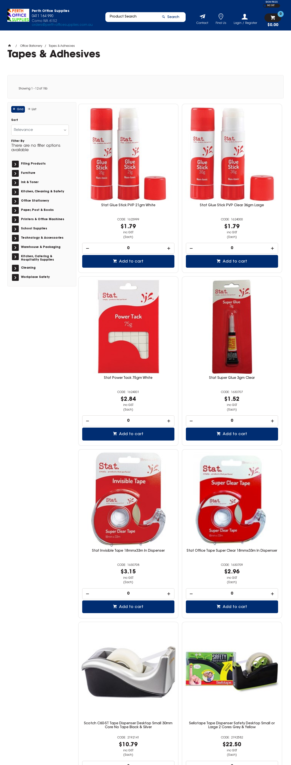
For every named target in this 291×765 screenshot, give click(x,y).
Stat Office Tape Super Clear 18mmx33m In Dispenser (249, 309)
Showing (33, 88)
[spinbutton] (111, 211)
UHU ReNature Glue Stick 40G (111, 583)
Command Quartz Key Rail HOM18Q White (249, 585)
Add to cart (113, 225)
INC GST (270, 6)
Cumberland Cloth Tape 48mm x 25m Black (249, 447)
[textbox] (129, 19)
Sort (14, 120)
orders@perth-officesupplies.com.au (62, 26)
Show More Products (182, 661)
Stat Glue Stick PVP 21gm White (111, 169)
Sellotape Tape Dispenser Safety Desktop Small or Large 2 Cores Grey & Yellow (180, 449)
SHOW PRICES (272, 2)
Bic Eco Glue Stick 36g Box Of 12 (180, 583)
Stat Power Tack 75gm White (249, 169)
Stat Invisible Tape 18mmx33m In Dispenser (180, 309)
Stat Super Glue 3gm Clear (111, 307)
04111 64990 (214, 700)
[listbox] (40, 130)
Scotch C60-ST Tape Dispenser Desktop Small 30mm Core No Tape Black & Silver (111, 449)
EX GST (264, 5)
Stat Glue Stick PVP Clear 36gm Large (180, 171)
